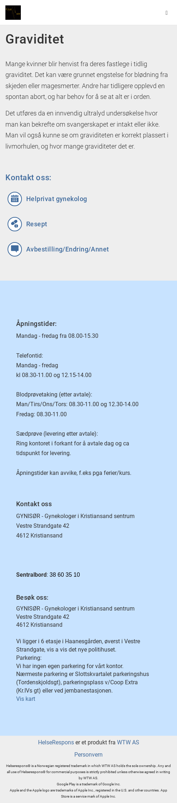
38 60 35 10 (65, 575)
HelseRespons (56, 742)
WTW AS (128, 742)
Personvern (88, 754)
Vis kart (25, 698)
